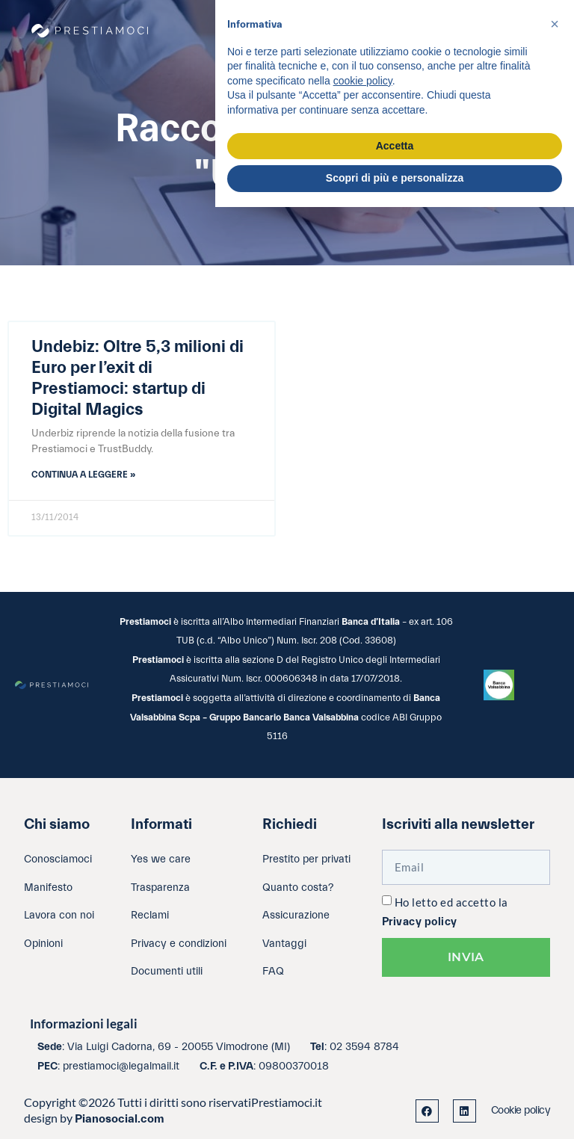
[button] (555, 24)
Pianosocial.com (119, 1119)
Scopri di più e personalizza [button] (394, 178)
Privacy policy (419, 922)
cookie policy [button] (362, 81)
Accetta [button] (395, 146)
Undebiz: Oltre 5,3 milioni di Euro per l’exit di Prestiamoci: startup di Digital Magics (137, 378)
